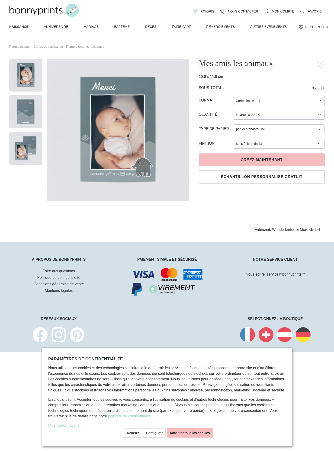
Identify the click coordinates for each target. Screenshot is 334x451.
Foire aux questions (59, 271)
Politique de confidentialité (58, 277)
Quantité (208, 114)
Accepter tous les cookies (190, 433)
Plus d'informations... (65, 425)
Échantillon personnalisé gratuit (261, 177)
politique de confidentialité (129, 416)
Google (167, 405)
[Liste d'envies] (203, 11)
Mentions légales (59, 290)
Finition (207, 143)
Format (206, 100)
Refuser (133, 433)
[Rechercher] (313, 27)
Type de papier (214, 129)
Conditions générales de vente (59, 284)
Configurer (154, 433)
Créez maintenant (262, 160)
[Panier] (311, 11)
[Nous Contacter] (239, 11)
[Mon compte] (279, 11)
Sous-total (211, 88)
